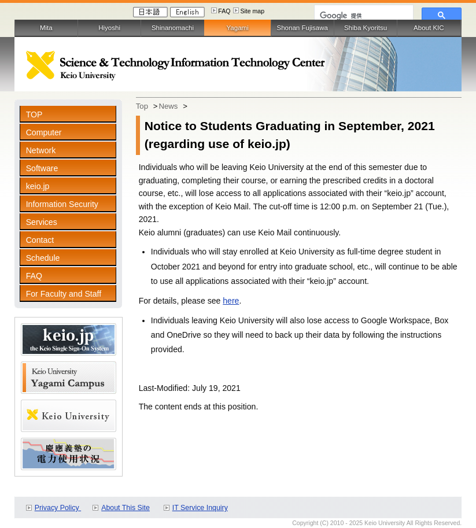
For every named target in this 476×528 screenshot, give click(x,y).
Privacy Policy (58, 508)
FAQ (224, 11)
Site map (252, 11)
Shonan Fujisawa (302, 27)
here (231, 300)
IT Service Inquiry (200, 508)
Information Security (62, 204)
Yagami (237, 27)
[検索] (362, 15)
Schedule (43, 258)
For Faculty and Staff (63, 293)
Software (42, 168)
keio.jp (38, 186)
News (168, 106)
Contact (40, 240)
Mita (46, 27)
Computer (44, 132)
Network (41, 150)
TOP (34, 114)
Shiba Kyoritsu (365, 27)
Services (41, 222)
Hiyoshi (109, 27)
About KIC (429, 27)
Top (142, 106)
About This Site (125, 508)
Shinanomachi (173, 27)
